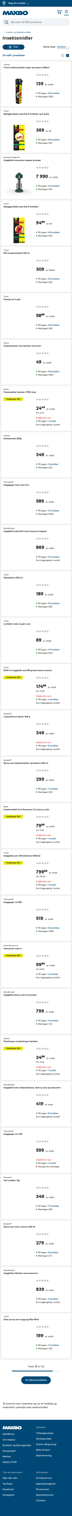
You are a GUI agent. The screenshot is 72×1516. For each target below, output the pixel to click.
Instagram (8, 1495)
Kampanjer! (9, 1451)
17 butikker (53, 1206)
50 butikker (54, 139)
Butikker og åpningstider (17, 1445)
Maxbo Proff (10, 1462)
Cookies (40, 1500)
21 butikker (53, 510)
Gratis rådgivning (46, 1444)
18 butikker (53, 371)
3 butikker (53, 464)
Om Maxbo (9, 1439)
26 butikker (54, 325)
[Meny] (66, 13)
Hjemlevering (43, 1455)
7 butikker (53, 788)
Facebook (8, 1489)
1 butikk (52, 421)
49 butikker (54, 93)
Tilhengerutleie (45, 1433)
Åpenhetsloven (45, 1495)
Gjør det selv (10, 1478)
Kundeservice (44, 1478)
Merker (7, 1456)
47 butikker (53, 649)
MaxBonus (8, 1434)
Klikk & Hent (43, 1450)
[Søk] (36, 22)
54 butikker (54, 603)
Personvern (42, 1489)
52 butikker (54, 927)
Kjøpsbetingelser (46, 1484)
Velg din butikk (18, 3)
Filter (13, 46)
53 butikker (54, 278)
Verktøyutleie (43, 1439)
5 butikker (53, 1020)
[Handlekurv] (59, 12)
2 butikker (53, 974)
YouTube (7, 1484)
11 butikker (53, 1345)
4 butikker (53, 699)
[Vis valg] (63, 47)
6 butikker (53, 745)
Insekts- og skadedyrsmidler (18, 32)
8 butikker (53, 1252)
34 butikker (54, 185)
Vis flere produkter (36, 1380)
